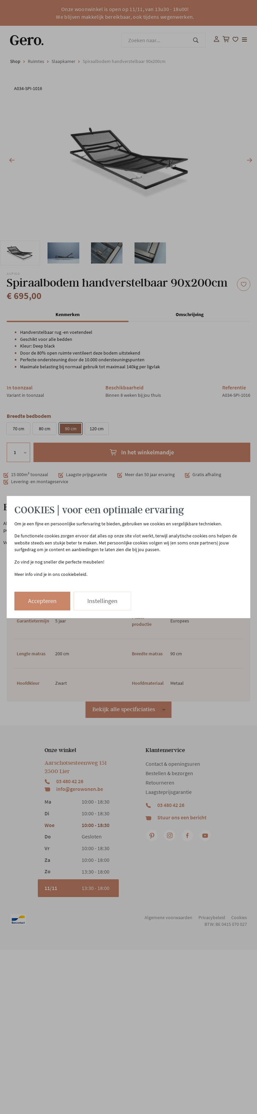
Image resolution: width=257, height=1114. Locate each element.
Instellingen (102, 601)
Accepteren (42, 601)
